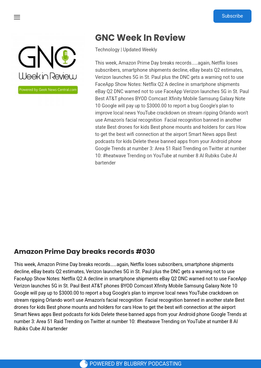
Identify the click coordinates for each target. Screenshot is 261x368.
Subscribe (232, 16)
